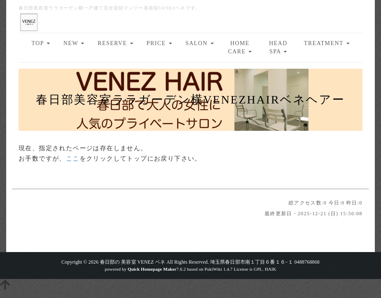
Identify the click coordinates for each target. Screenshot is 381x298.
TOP (40, 43)
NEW (74, 43)
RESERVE (115, 43)
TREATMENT (326, 43)
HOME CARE (240, 47)
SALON (199, 43)
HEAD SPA (278, 47)
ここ (73, 158)
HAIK (270, 269)
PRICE (159, 43)
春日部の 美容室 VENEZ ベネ (133, 262)
